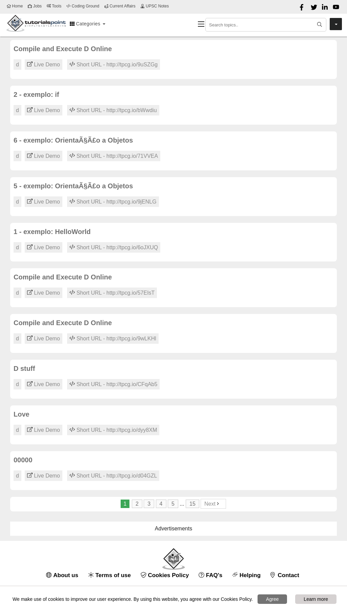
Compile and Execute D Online (63, 48)
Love (21, 414)
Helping (246, 575)
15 (192, 504)
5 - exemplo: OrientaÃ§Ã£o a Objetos (73, 186)
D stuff (24, 368)
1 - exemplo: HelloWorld (52, 231)
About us (62, 575)
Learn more (316, 599)
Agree (272, 599)
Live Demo (43, 64)
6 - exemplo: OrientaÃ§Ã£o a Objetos (73, 140)
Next (213, 504)
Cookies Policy (165, 575)
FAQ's (210, 575)
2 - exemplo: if (36, 94)
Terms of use (109, 575)
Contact (284, 575)
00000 (23, 460)
